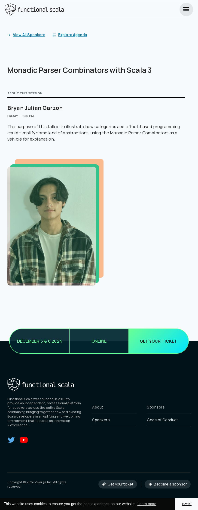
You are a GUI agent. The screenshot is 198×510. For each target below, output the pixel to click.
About (97, 407)
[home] (34, 9)
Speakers (101, 419)
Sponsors (156, 407)
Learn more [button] (146, 504)
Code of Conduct (162, 419)
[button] (186, 9)
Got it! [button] (187, 504)
